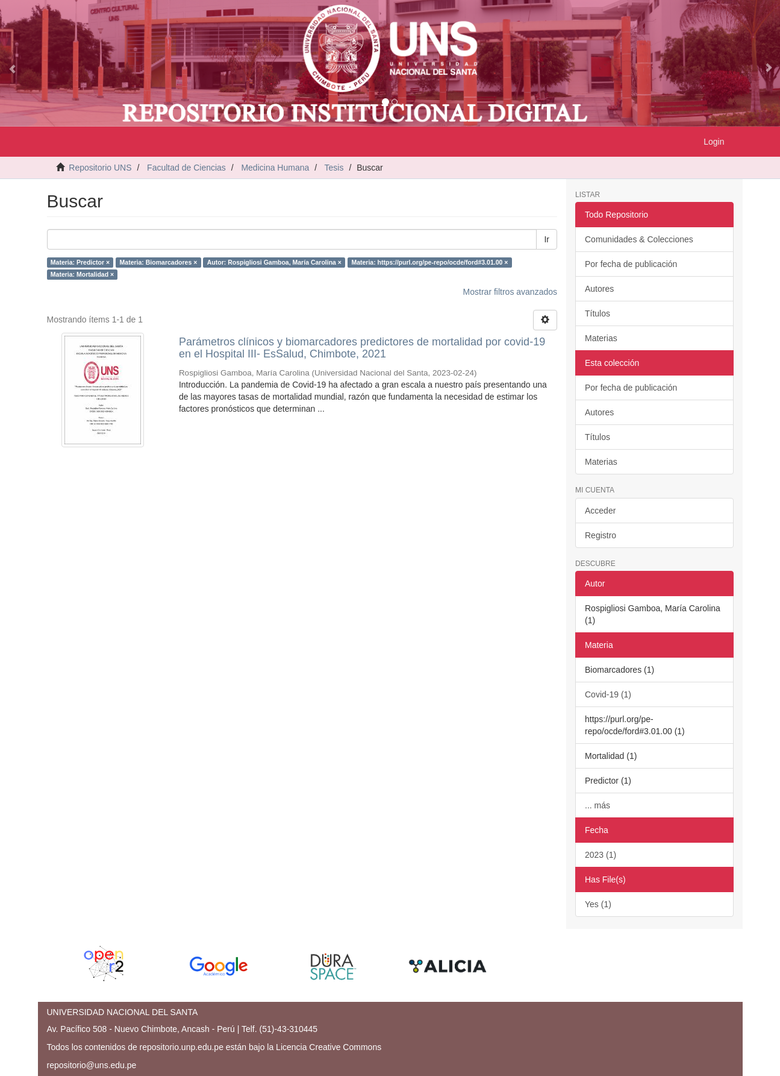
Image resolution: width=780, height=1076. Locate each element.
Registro (600, 535)
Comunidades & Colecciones (639, 239)
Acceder (600, 510)
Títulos (597, 313)
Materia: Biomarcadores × (159, 262)
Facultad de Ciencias (186, 167)
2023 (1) (600, 855)
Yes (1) (598, 904)
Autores (599, 289)
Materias (601, 338)
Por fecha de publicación (631, 264)
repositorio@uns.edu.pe (92, 1065)
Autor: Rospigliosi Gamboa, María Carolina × (274, 262)
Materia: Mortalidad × (82, 274)
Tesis (334, 167)
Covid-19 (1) (608, 694)
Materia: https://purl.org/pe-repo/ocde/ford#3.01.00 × (429, 262)
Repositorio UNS (100, 167)
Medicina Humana (275, 167)
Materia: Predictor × (80, 262)
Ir (546, 239)
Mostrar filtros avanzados (510, 292)
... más (597, 805)
